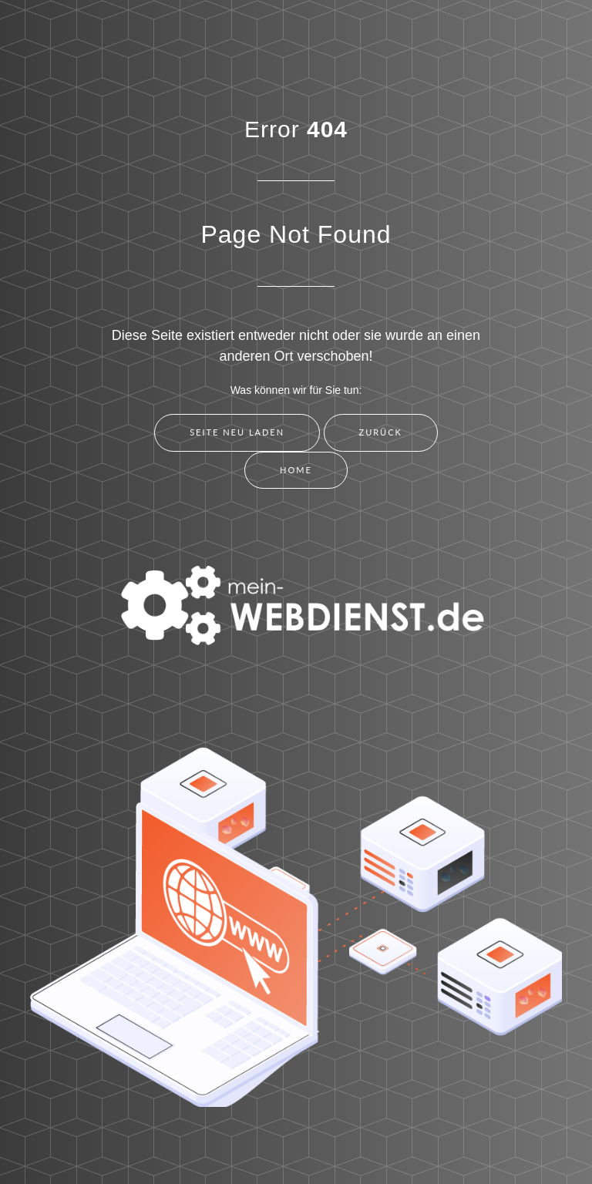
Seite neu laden (237, 432)
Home (296, 470)
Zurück (380, 432)
